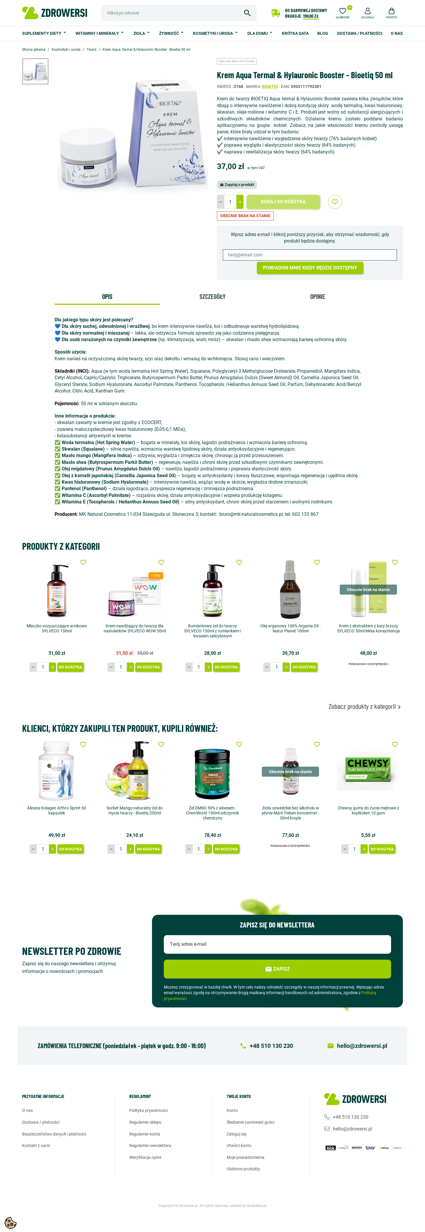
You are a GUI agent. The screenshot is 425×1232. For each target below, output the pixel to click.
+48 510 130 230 (350, 1117)
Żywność (169, 33)
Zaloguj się (236, 1133)
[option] (40, 71)
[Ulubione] (342, 12)
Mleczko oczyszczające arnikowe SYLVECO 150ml (57, 628)
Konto (232, 1110)
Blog (322, 33)
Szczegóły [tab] (212, 296)
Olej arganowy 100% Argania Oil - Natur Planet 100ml (290, 628)
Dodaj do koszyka (283, 201)
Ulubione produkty (243, 1168)
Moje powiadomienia (245, 1157)
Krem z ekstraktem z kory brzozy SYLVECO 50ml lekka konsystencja (368, 628)
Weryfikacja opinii (145, 1157)
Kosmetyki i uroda (213, 33)
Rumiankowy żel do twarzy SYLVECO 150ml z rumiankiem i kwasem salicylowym (212, 631)
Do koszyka (70, 667)
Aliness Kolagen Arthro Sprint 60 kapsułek (56, 810)
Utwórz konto (239, 1145)
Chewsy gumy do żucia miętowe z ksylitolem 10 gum (368, 810)
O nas (397, 33)
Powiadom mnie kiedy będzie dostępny (310, 268)
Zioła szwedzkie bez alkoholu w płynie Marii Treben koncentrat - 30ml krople (290, 813)
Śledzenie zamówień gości (250, 1122)
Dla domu (258, 33)
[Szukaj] (179, 13)
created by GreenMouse (248, 1206)
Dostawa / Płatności (359, 33)
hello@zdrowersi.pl (352, 1128)
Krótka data (295, 33)
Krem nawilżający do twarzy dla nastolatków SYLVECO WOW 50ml (135, 628)
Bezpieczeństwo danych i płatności (54, 1133)
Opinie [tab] (317, 296)
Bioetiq (270, 86)
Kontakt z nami (36, 1145)
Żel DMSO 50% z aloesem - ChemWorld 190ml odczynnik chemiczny (212, 813)
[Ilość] (230, 202)
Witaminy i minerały (98, 33)
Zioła (139, 33)
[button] (367, 12)
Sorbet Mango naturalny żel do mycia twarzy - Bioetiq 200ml (135, 810)
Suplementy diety (42, 33)
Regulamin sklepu (145, 1122)
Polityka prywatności (148, 1110)
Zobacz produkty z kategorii (366, 706)
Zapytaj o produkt (237, 184)
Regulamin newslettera (150, 1145)
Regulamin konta (144, 1133)
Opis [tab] (107, 296)
